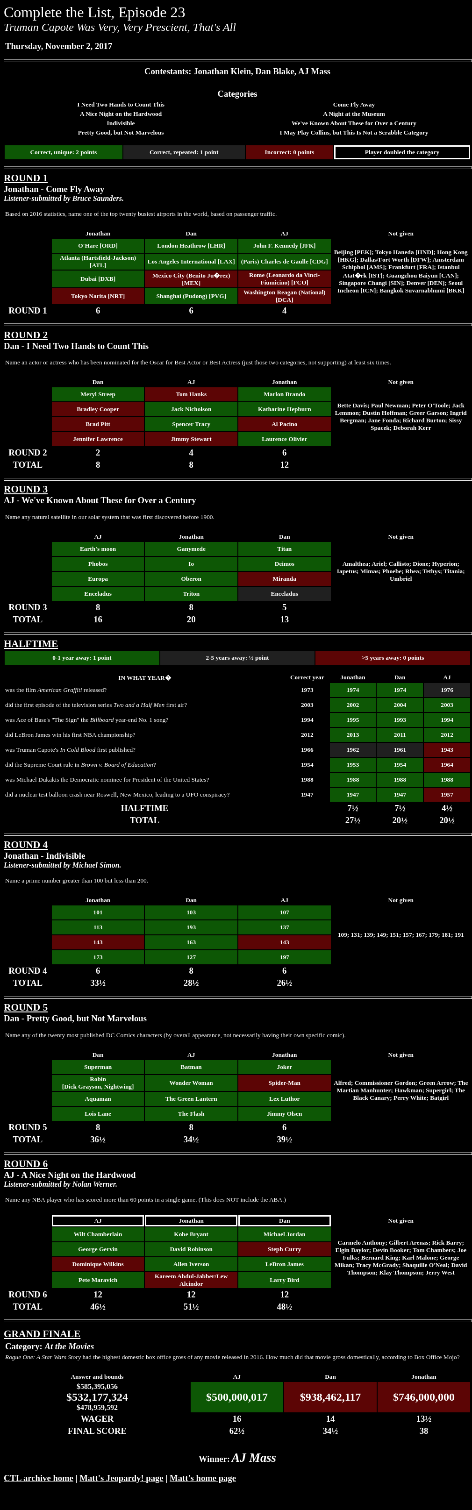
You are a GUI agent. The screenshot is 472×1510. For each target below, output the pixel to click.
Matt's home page (203, 1478)
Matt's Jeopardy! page (121, 1478)
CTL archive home (38, 1478)
